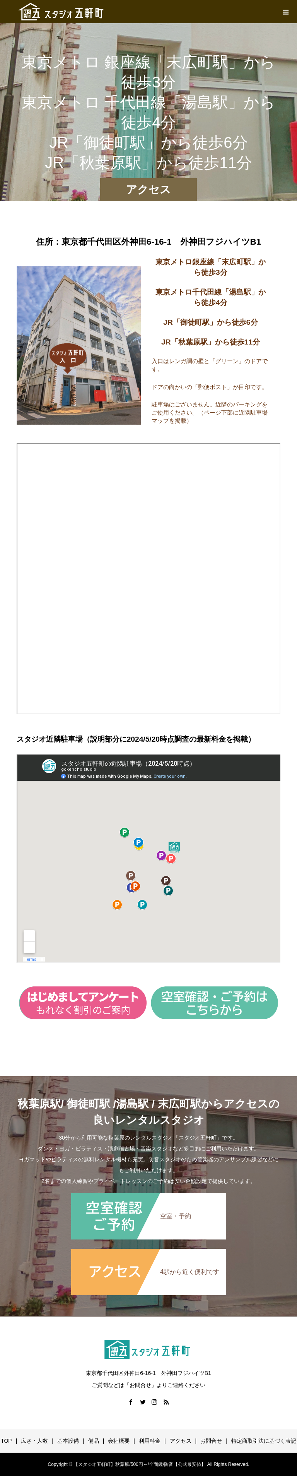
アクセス (180, 1441)
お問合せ (211, 1441)
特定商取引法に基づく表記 (263, 1441)
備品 (93, 1441)
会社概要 (119, 1441)
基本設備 (68, 1441)
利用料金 (149, 1441)
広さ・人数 (34, 1441)
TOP (6, 1441)
